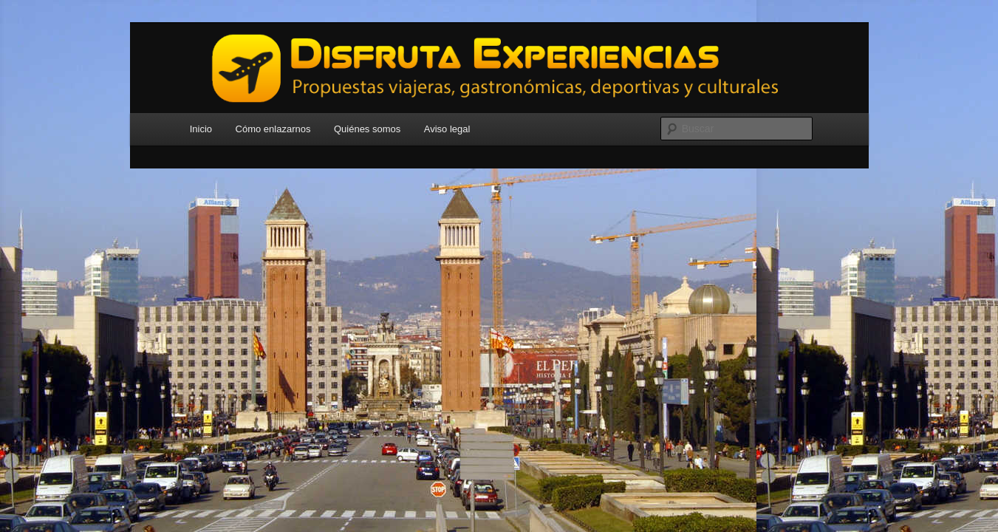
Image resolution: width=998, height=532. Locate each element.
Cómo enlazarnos (273, 128)
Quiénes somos (367, 128)
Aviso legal (447, 128)
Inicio (201, 128)
